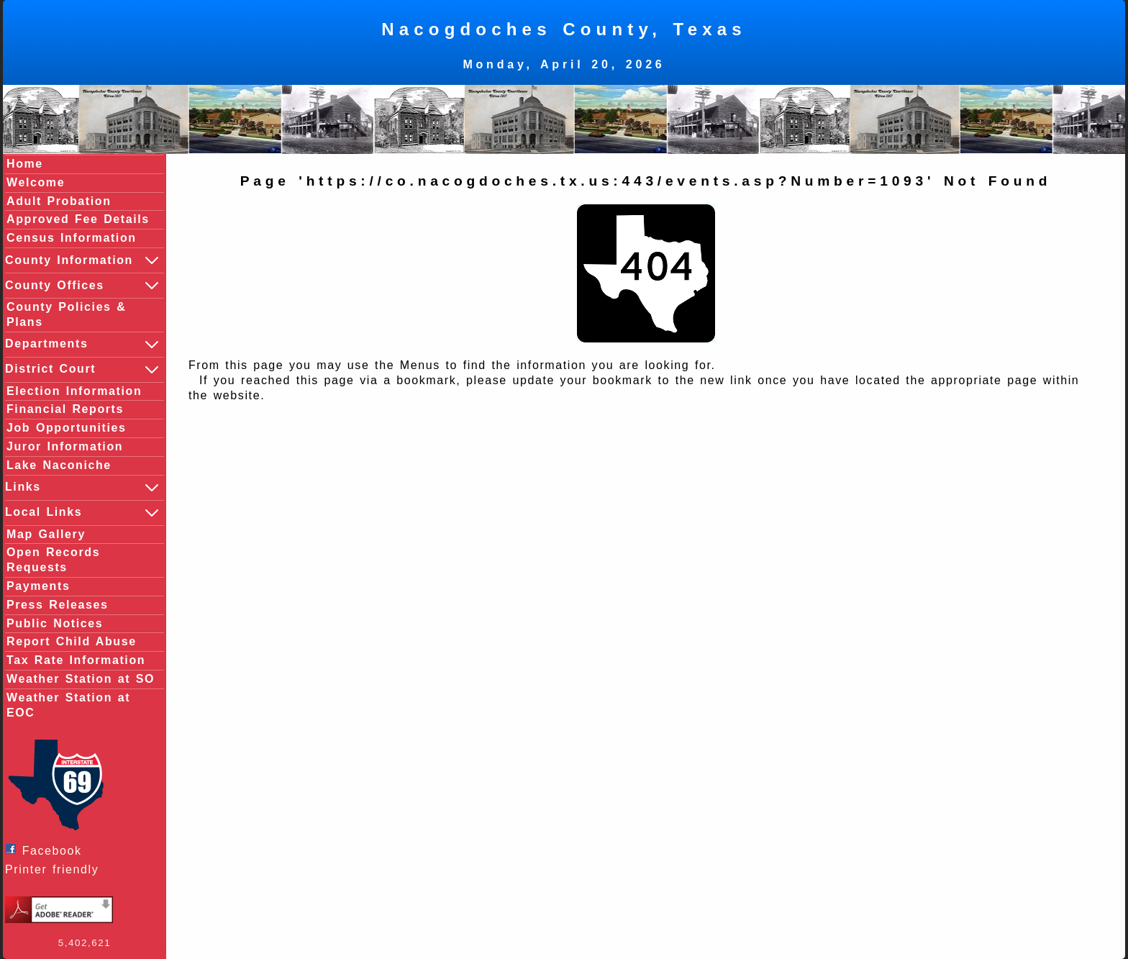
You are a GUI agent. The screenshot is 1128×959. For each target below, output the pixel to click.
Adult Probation (59, 201)
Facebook (47, 850)
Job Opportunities (66, 428)
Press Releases (57, 605)
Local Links (82, 513)
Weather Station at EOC (68, 705)
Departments (82, 344)
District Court (82, 369)
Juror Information (64, 446)
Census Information (71, 238)
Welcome (35, 182)
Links (82, 487)
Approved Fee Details (78, 219)
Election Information (74, 391)
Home (24, 164)
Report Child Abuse (71, 641)
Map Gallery (46, 534)
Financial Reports (65, 409)
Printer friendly (55, 869)
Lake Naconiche (59, 465)
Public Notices (54, 623)
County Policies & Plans (66, 314)
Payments (38, 586)
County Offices (82, 285)
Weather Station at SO (80, 679)
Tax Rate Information (75, 660)
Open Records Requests (53, 559)
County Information (82, 260)
